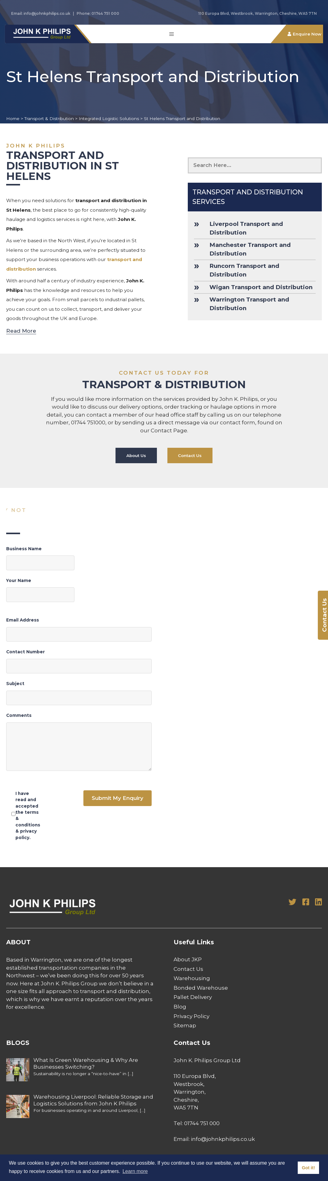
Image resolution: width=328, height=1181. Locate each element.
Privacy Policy (191, 1016)
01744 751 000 (105, 13)
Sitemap (185, 1025)
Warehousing (192, 978)
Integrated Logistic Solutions (109, 118)
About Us (136, 455)
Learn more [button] (135, 1171)
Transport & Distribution (49, 118)
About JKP (188, 959)
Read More (21, 331)
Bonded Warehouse (201, 988)
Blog (180, 1007)
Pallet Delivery (193, 997)
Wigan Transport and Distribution (261, 287)
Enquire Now (307, 33)
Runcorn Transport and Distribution (244, 270)
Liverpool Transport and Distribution (246, 228)
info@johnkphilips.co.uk (46, 13)
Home (12, 118)
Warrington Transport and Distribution (249, 304)
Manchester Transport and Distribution (250, 249)
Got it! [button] (308, 1167)
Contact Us (190, 455)
